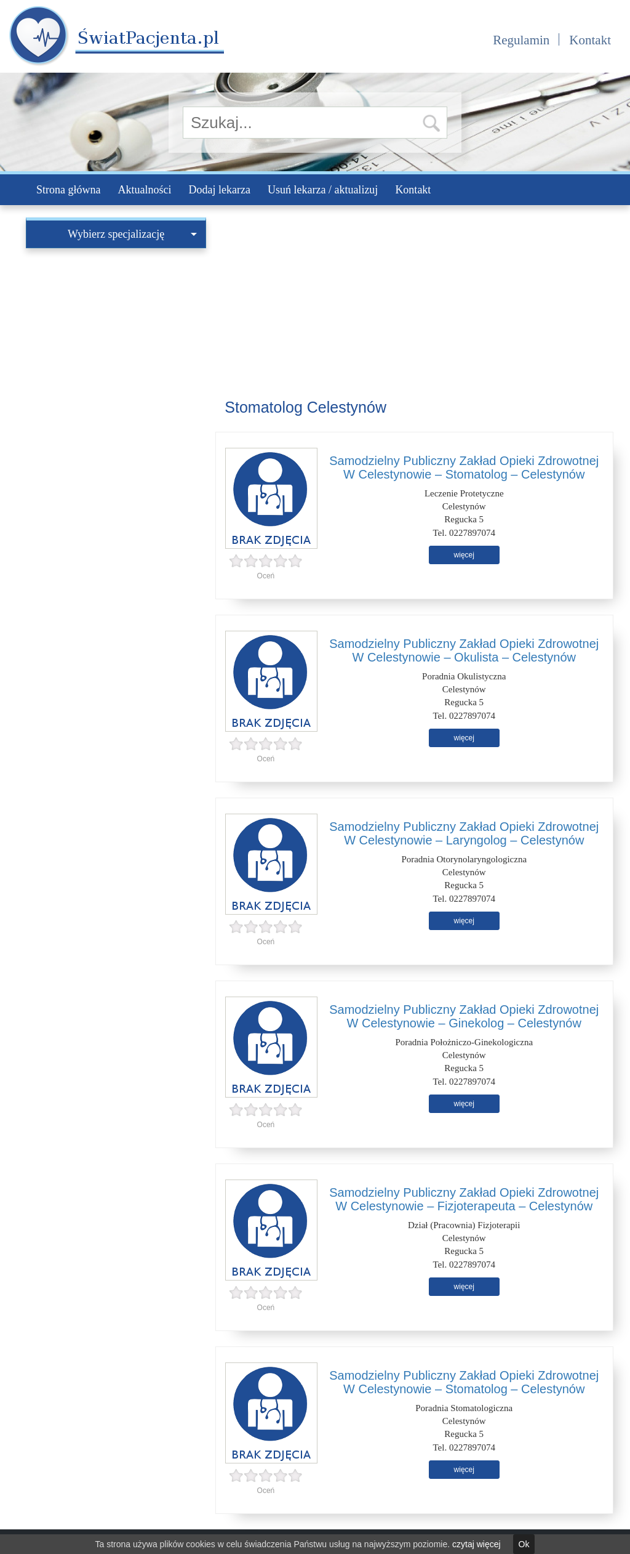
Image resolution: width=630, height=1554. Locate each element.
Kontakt (590, 40)
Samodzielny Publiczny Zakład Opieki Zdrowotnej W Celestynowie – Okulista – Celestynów (464, 650)
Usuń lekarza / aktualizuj (323, 190)
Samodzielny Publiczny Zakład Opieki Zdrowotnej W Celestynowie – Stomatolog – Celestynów (464, 467)
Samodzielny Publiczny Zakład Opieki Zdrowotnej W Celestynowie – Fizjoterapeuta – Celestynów (464, 1199)
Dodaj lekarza (219, 190)
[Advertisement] (116, 331)
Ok (524, 1544)
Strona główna (68, 190)
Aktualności (144, 190)
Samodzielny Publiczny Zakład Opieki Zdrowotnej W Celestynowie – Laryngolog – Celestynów (464, 833)
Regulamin (521, 40)
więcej (464, 555)
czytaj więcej (476, 1544)
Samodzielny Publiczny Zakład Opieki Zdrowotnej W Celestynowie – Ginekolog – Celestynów (464, 1016)
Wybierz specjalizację (132, 234)
